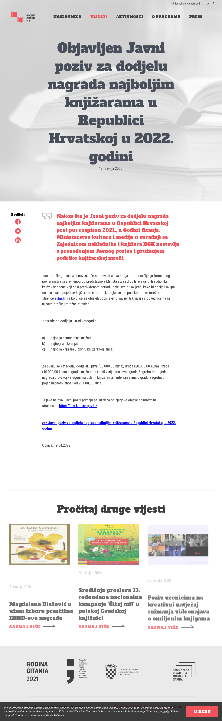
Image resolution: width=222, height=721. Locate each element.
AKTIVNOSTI (129, 16)
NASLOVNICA (67, 16)
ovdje (165, 711)
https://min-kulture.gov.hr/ (78, 405)
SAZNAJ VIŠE (24, 631)
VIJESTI (98, 16)
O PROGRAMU (166, 16)
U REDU (202, 711)
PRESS (195, 16)
